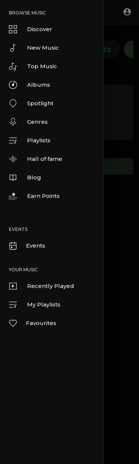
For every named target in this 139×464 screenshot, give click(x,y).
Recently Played (41, 286)
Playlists (29, 140)
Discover (30, 29)
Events (26, 246)
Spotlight (31, 103)
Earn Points (34, 196)
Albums (29, 85)
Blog (25, 177)
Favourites (32, 323)
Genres (28, 122)
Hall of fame (35, 159)
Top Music (33, 66)
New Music (34, 48)
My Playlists (34, 305)
